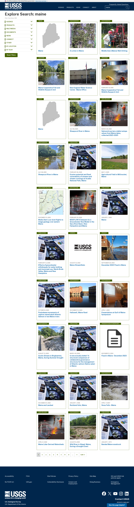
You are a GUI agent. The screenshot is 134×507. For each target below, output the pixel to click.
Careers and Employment (72, 483)
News (78, 7)
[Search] (127, 7)
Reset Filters (11, 55)
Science (61, 7)
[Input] (117, 7)
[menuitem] (61, 6)
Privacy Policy (73, 476)
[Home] (13, 9)
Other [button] (8, 43)
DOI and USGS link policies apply (117, 477)
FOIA (28, 476)
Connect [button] (10, 39)
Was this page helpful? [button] (117, 505)
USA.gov (29, 482)
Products (70, 7)
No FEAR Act (9, 482)
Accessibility (9, 476)
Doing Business (95, 482)
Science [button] (9, 22)
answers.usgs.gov (123, 502)
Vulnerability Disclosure (55, 482)
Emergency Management (115, 483)
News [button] (8, 36)
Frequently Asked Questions (118, 4)
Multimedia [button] (11, 29)
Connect (86, 7)
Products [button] (10, 25)
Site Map (93, 476)
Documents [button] (11, 32)
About (94, 7)
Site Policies (51, 476)
